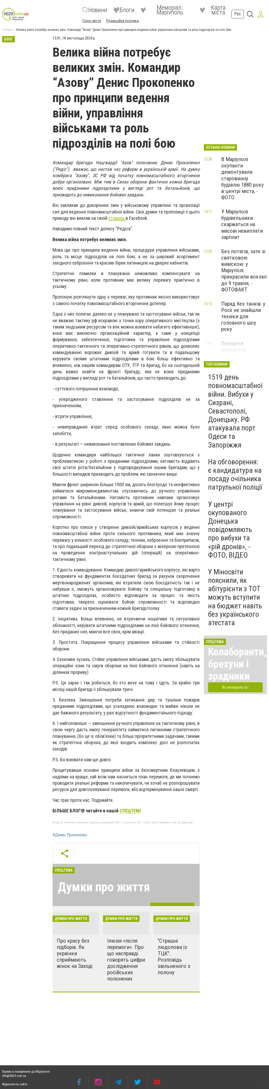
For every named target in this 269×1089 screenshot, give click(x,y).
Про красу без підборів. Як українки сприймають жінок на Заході (74, 953)
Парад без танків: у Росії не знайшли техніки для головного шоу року (243, 316)
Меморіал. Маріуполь (162, 10)
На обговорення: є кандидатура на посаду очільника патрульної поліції (235, 475)
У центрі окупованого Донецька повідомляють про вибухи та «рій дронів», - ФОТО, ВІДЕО (230, 529)
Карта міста (213, 10)
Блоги (123, 10)
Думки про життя (104, 886)
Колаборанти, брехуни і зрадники (237, 664)
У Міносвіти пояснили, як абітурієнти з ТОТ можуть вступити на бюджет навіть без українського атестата (235, 597)
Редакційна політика (122, 21)
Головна (7, 30)
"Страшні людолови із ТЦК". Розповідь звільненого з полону (174, 957)
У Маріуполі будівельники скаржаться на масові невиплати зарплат (242, 224)
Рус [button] (237, 13)
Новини (94, 10)
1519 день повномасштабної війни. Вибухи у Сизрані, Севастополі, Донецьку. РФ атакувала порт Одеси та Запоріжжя (235, 411)
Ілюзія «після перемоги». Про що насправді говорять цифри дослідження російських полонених (126, 960)
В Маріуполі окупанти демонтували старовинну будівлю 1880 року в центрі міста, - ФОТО (242, 178)
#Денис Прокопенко (70, 835)
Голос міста (91, 21)
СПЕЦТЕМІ (130, 810)
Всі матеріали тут (235, 687)
